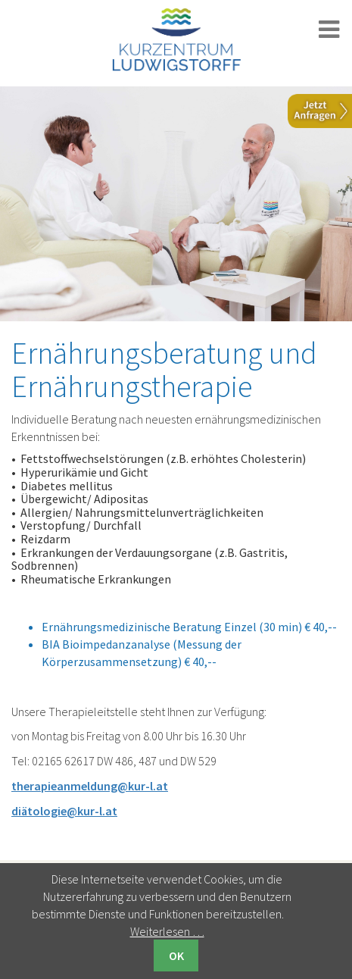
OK (176, 955)
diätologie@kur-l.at (64, 810)
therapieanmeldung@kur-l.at (89, 785)
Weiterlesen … (167, 931)
